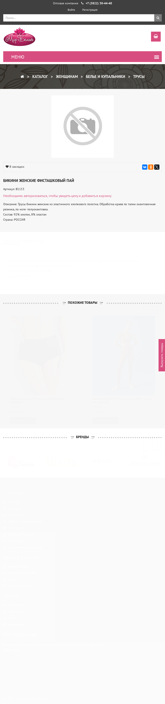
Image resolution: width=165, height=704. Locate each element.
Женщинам (66, 76)
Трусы (138, 76)
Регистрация (89, 10)
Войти (71, 10)
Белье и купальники (105, 76)
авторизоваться (35, 196)
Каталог (39, 76)
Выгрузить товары (162, 355)
